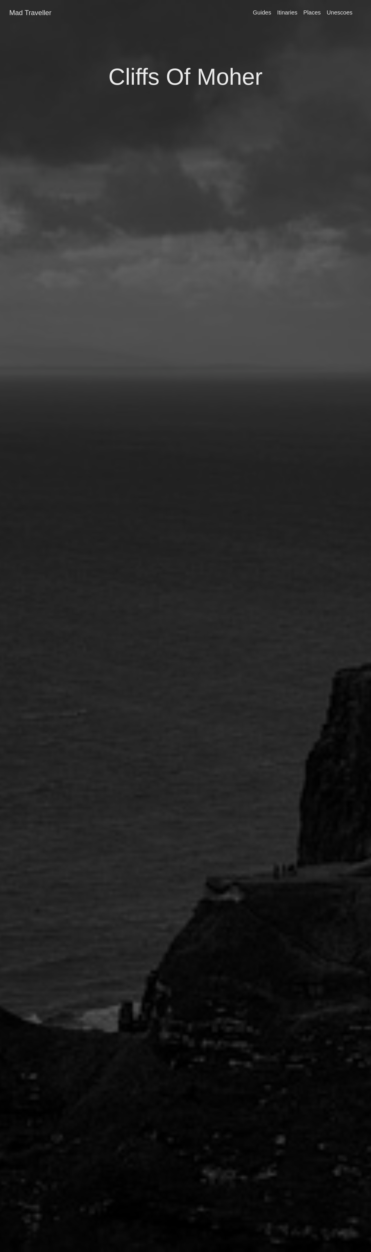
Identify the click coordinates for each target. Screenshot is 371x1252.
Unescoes (339, 12)
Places (312, 12)
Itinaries (287, 12)
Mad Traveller (30, 13)
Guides (262, 12)
